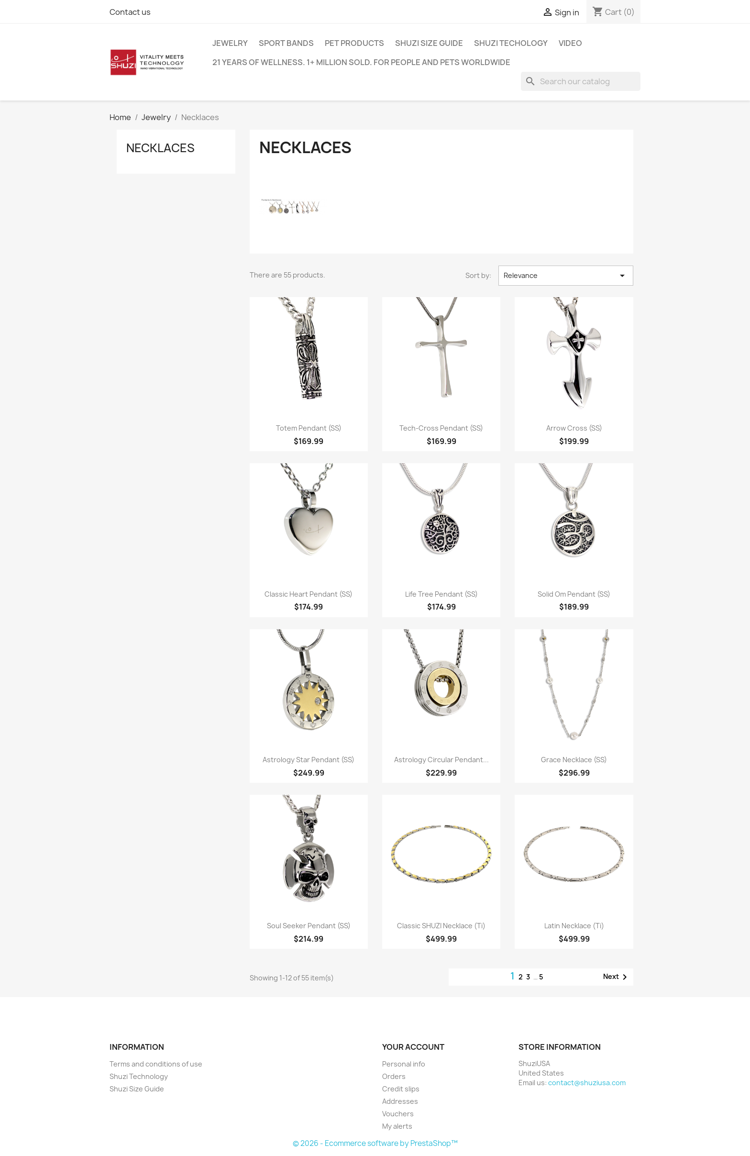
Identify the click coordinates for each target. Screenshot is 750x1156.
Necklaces (160, 148)
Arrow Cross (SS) (574, 428)
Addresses (400, 1101)
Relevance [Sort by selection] (566, 275)
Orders (394, 1076)
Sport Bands (286, 43)
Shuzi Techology (511, 43)
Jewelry (230, 43)
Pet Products (354, 43)
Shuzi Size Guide (429, 43)
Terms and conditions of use (156, 1063)
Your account (413, 1047)
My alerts (397, 1126)
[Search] (580, 81)
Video (570, 43)
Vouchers (398, 1113)
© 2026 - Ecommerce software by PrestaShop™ (375, 1143)
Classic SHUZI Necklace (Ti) (441, 925)
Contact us (130, 12)
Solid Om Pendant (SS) (574, 594)
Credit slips (400, 1088)
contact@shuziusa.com (587, 1082)
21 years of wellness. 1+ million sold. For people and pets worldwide (361, 62)
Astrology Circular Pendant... (441, 759)
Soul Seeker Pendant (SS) (309, 925)
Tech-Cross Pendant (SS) (441, 428)
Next (616, 977)
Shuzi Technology (139, 1076)
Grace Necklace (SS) (574, 759)
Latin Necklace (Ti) (574, 925)
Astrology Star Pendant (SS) (308, 759)
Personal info (403, 1063)
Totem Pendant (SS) (309, 428)
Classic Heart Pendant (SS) (309, 594)
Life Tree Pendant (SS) (441, 594)
